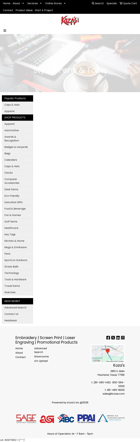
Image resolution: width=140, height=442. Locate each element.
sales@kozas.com (114, 394)
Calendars (10, 160)
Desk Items (11, 189)
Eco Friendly (11, 196)
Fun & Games (12, 215)
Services (32, 3)
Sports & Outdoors (15, 260)
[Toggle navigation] (5, 30)
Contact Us (11, 314)
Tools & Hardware (15, 279)
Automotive (11, 130)
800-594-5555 (118, 384)
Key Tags (10, 234)
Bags (7, 153)
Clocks (8, 173)
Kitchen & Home (14, 241)
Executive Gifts (13, 202)
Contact (8, 10)
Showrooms (41, 356)
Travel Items (12, 286)
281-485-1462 (102, 382)
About (16, 3)
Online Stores (53, 3)
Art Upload (41, 361)
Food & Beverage (15, 208)
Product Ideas (24, 10)
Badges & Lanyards (16, 147)
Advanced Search (15, 307)
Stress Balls (11, 266)
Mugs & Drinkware (15, 247)
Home (6, 3)
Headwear (10, 320)
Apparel (9, 111)
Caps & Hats (12, 105)
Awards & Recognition (11, 138)
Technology (11, 273)
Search (98, 3)
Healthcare (11, 228)
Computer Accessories (11, 181)
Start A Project (44, 10)
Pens (7, 254)
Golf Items (10, 221)
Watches (10, 292)
